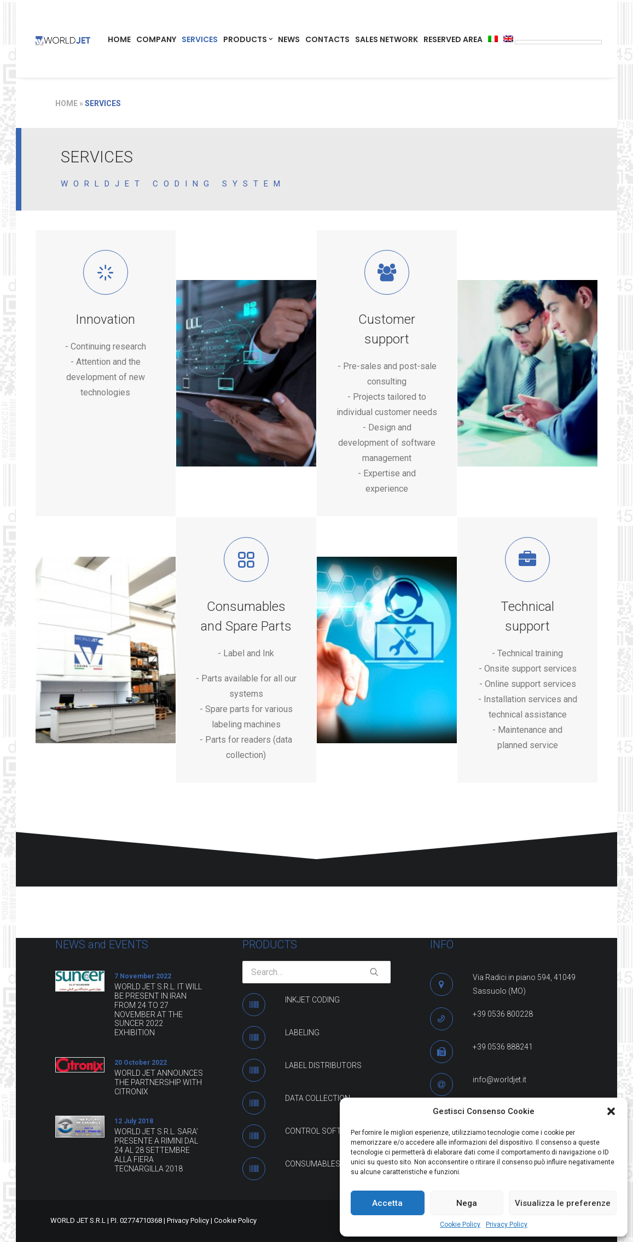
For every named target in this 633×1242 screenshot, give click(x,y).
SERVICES (200, 39)
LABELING (302, 1032)
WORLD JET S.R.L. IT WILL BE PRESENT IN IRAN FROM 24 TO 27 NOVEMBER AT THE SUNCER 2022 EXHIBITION (158, 1009)
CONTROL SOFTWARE (324, 1131)
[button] (611, 1111)
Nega (466, 1203)
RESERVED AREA (453, 39)
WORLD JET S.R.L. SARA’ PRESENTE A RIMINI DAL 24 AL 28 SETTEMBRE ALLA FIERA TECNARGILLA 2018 (156, 1150)
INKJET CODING (312, 999)
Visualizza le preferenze (563, 1203)
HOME (119, 39)
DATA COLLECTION (317, 1098)
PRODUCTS (247, 39)
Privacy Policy (506, 1224)
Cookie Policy (460, 1224)
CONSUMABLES (312, 1163)
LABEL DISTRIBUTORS (323, 1065)
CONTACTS (327, 39)
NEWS (289, 39)
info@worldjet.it (499, 1079)
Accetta (387, 1203)
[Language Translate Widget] (558, 42)
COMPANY (156, 39)
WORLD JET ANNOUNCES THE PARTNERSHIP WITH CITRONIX (158, 1082)
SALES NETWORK (386, 39)
